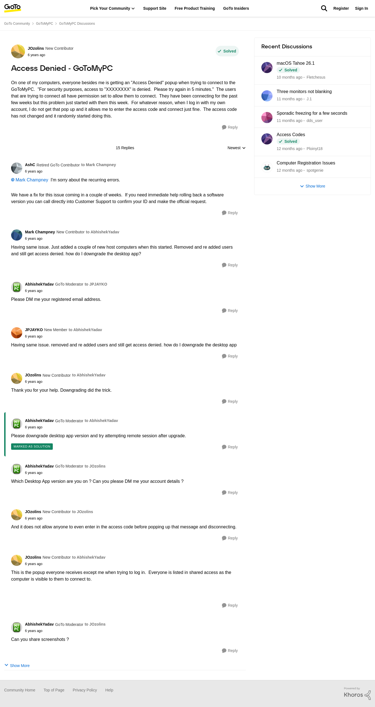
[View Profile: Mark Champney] (16, 235)
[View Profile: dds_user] (266, 117)
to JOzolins (95, 466)
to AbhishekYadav (102, 232)
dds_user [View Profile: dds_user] (315, 120)
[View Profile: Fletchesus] (266, 67)
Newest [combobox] (237, 148)
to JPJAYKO (96, 284)
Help (109, 690)
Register (341, 8)
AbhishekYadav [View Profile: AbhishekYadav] (39, 284)
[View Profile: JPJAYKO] (16, 332)
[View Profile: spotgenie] (266, 167)
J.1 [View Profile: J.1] (309, 99)
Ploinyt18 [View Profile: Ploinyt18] (315, 148)
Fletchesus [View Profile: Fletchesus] (316, 77)
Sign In (361, 8)
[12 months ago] (289, 149)
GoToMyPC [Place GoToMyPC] (44, 24)
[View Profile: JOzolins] (18, 51)
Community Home (19, 690)
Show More (17, 665)
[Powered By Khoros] (357, 693)
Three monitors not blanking (304, 91)
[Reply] (230, 127)
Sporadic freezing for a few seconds (312, 113)
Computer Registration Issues (306, 163)
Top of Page (54, 690)
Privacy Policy (85, 690)
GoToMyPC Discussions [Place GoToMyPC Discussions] (77, 24)
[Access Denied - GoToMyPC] (70, 171)
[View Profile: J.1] (266, 95)
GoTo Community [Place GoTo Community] (17, 24)
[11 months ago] (289, 99)
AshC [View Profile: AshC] (30, 165)
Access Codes (291, 134)
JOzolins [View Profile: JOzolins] (36, 48)
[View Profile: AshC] (16, 168)
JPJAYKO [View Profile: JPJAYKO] (34, 330)
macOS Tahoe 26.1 (296, 63)
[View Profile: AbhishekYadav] (16, 287)
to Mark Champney (98, 165)
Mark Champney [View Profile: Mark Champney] (40, 232)
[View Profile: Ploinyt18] (266, 138)
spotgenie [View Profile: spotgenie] (315, 170)
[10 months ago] (289, 77)
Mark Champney (32, 180)
